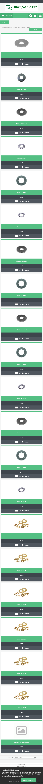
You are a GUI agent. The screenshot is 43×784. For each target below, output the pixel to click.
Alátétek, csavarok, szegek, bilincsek (17, 27)
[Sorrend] (25, 757)
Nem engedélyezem (13, 781)
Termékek (21, 764)
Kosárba (25, 64)
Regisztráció (21, 766)
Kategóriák (8, 15)
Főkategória (4, 27)
